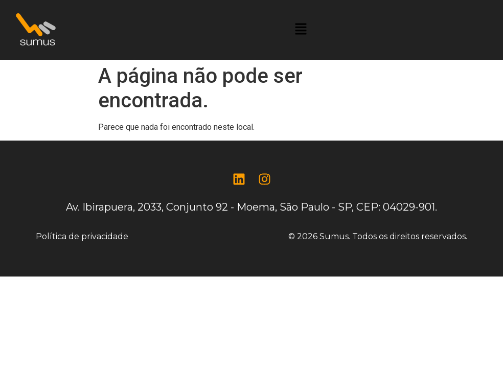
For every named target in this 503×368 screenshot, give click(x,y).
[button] (300, 29)
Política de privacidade (82, 236)
